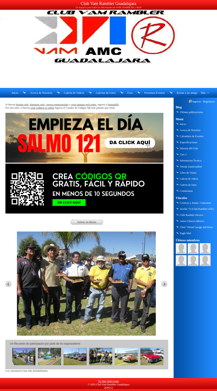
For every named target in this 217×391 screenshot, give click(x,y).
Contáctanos (186, 190)
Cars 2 (183, 154)
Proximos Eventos (154, 92)
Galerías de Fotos (106, 92)
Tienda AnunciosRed (191, 166)
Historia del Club (189, 148)
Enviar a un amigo (187, 92)
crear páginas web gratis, (84, 104)
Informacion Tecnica (190, 160)
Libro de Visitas (188, 172)
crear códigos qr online (42, 107)
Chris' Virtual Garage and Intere (196, 227)
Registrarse (209, 101)
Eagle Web (185, 233)
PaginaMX (113, 104)
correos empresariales (57, 104)
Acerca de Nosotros (41, 92)
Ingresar (196, 101)
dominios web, (37, 104)
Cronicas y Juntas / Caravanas (195, 202)
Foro (130, 92)
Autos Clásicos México (192, 221)
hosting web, (22, 104)
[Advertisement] (108, 76)
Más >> (205, 92)
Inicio (15, 92)
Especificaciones (188, 142)
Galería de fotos (188, 184)
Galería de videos (189, 178)
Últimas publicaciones (191, 112)
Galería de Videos (74, 92)
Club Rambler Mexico (191, 215)
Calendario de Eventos (192, 136)
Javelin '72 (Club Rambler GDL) (197, 208)
